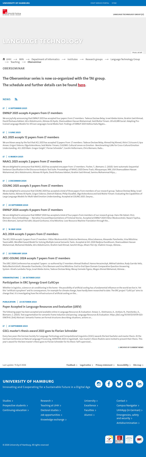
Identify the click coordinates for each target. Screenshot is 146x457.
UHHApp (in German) (128, 410)
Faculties (89, 410)
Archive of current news (131, 347)
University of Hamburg (16, 3)
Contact (121, 400)
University (90, 400)
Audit (117, 436)
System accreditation (139, 438)
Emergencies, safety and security (128, 416)
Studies (7, 400)
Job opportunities (50, 415)
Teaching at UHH (50, 405)
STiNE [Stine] (114, 2)
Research (46, 400)
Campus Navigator (127, 405)
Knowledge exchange (52, 419)
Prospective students (14, 405)
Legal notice (85, 365)
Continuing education (15, 410)
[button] (135, 3)
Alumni (88, 415)
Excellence (90, 405)
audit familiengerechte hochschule (109, 439)
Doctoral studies (50, 410)
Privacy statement (104, 365)
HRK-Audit (127, 438)
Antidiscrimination (127, 423)
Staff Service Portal (100, 2)
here (81, 85)
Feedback (71, 365)
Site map (137, 365)
